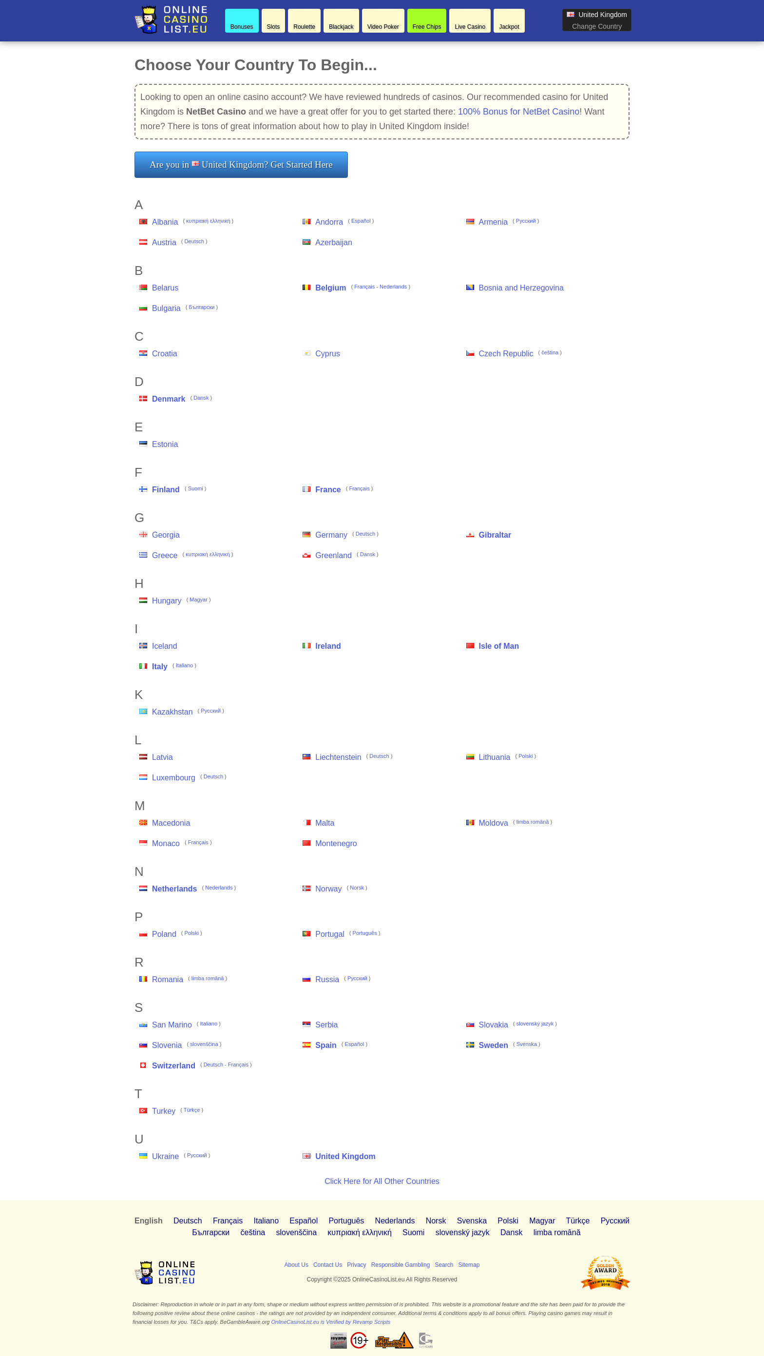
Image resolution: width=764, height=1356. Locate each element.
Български (201, 307)
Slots (273, 26)
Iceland (164, 646)
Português (365, 933)
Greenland (333, 555)
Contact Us (327, 1264)
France (328, 489)
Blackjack (341, 26)
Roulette (304, 26)
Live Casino (470, 26)
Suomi (195, 488)
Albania (165, 222)
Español (361, 221)
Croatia (164, 353)
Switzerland (173, 1066)
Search (444, 1264)
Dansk (201, 398)
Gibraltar (495, 535)
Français (364, 287)
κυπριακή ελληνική (208, 221)
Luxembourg (173, 778)
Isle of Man (499, 646)
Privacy (356, 1264)
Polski (525, 756)
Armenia (493, 222)
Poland (164, 934)
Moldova (493, 823)
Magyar (199, 599)
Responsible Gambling (400, 1264)
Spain (326, 1045)
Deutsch (194, 241)
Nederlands (393, 287)
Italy (160, 666)
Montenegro (336, 843)
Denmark (168, 399)
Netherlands (174, 889)
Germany (331, 535)
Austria (164, 242)
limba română (532, 822)
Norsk (357, 888)
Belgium (330, 288)
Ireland (328, 646)
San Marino (172, 1025)
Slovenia (167, 1045)
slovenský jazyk (535, 1024)
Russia (327, 979)
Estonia (165, 444)
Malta (324, 823)
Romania (167, 979)
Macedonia (171, 823)
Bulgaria (166, 308)
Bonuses (241, 26)
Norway (328, 889)
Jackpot (509, 26)
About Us (296, 1264)
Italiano (184, 665)
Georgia (166, 535)
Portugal (329, 934)
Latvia (162, 757)
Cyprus (327, 353)
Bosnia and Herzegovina (521, 288)
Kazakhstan (172, 712)
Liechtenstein (338, 757)
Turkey (163, 1111)
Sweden (493, 1045)
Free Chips (427, 26)
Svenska (526, 1044)
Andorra (329, 222)
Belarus (165, 288)
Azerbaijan (333, 242)
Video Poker (383, 26)
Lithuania (495, 757)
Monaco (166, 843)
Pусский (526, 221)
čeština (549, 352)
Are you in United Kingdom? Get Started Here (241, 164)
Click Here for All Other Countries (382, 1181)
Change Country (597, 26)
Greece (164, 555)
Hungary (166, 601)
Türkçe (192, 1110)
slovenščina (204, 1044)
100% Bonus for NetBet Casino (518, 111)
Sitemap (468, 1264)
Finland (166, 489)
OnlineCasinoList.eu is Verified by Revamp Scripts (331, 1322)
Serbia (326, 1025)
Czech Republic (506, 353)
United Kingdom (345, 1156)
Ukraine (165, 1156)
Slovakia (493, 1025)
